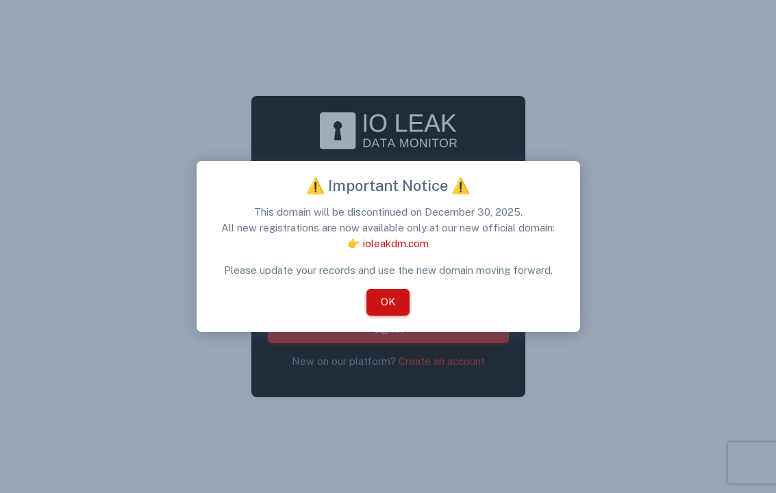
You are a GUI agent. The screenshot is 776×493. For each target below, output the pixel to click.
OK (388, 301)
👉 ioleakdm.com (388, 243)
